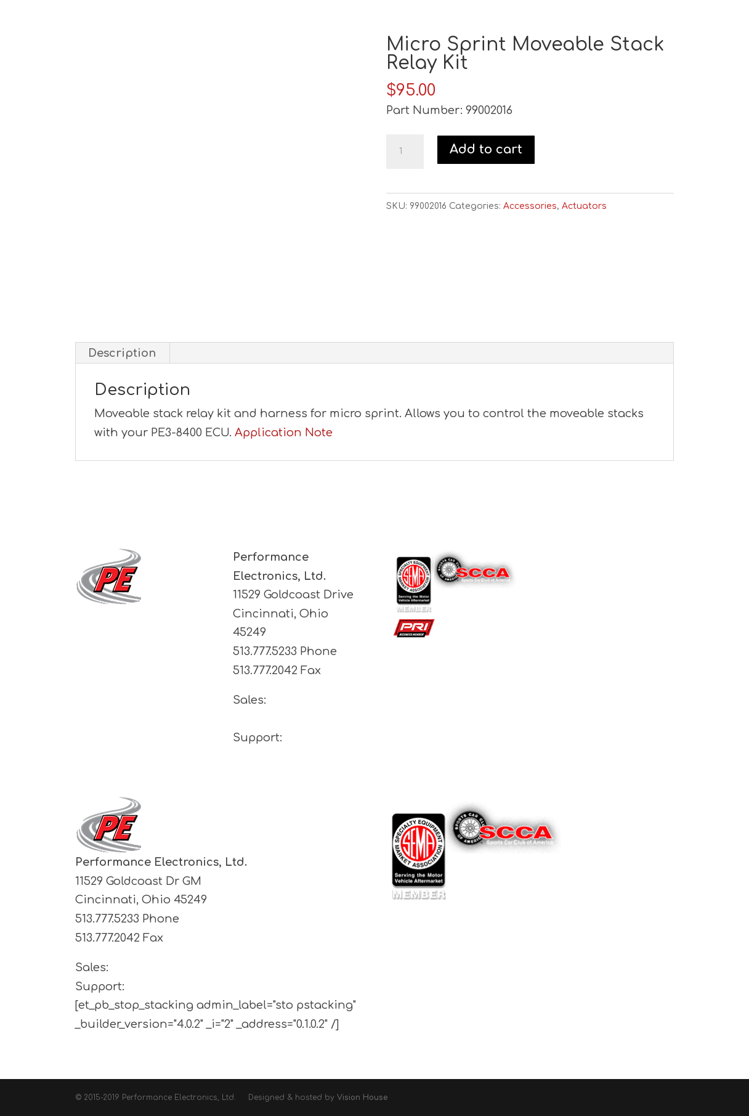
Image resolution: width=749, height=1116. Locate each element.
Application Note (284, 432)
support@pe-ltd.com (292, 757)
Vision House (362, 1097)
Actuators (584, 206)
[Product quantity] (404, 151)
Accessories (530, 206)
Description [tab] (122, 353)
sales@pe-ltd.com (162, 967)
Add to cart (486, 149)
